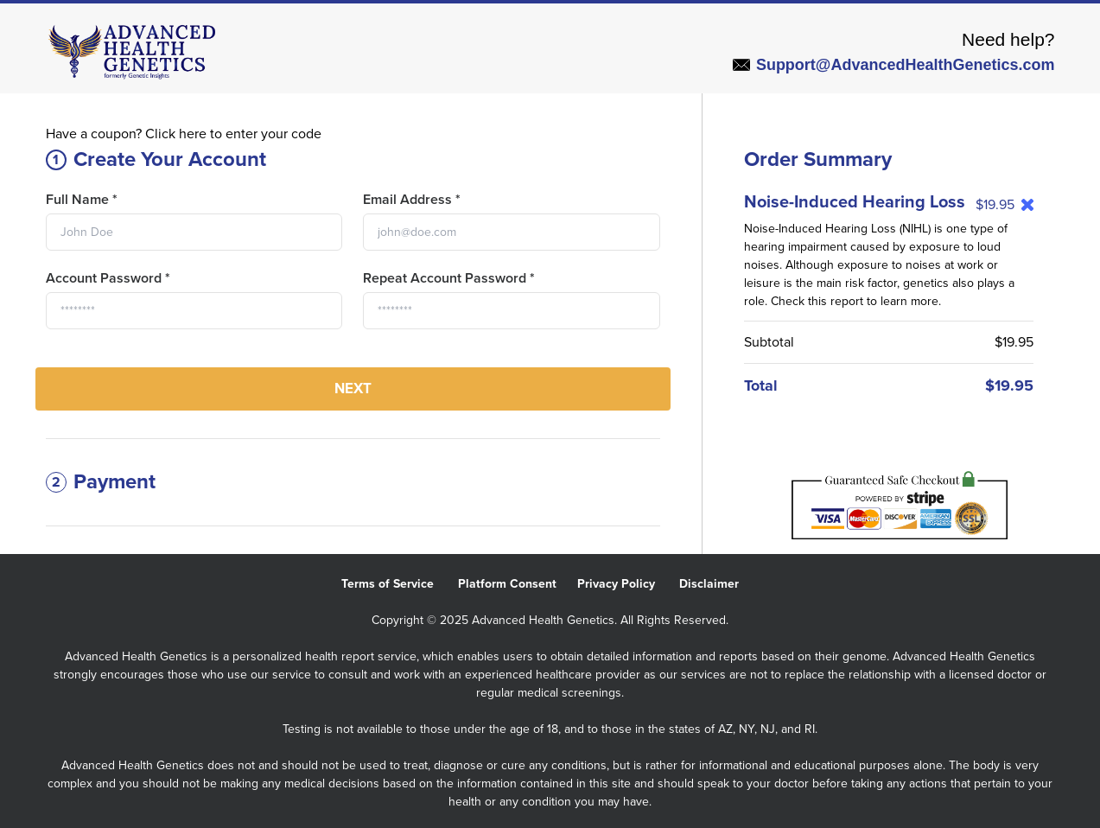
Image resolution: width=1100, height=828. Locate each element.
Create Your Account (156, 159)
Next (353, 388)
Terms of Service (399, 583)
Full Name (82, 199)
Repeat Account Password (449, 278)
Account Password (108, 278)
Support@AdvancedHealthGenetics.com (894, 64)
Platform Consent (517, 583)
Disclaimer (719, 583)
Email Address (412, 199)
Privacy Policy (628, 583)
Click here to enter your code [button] (233, 134)
